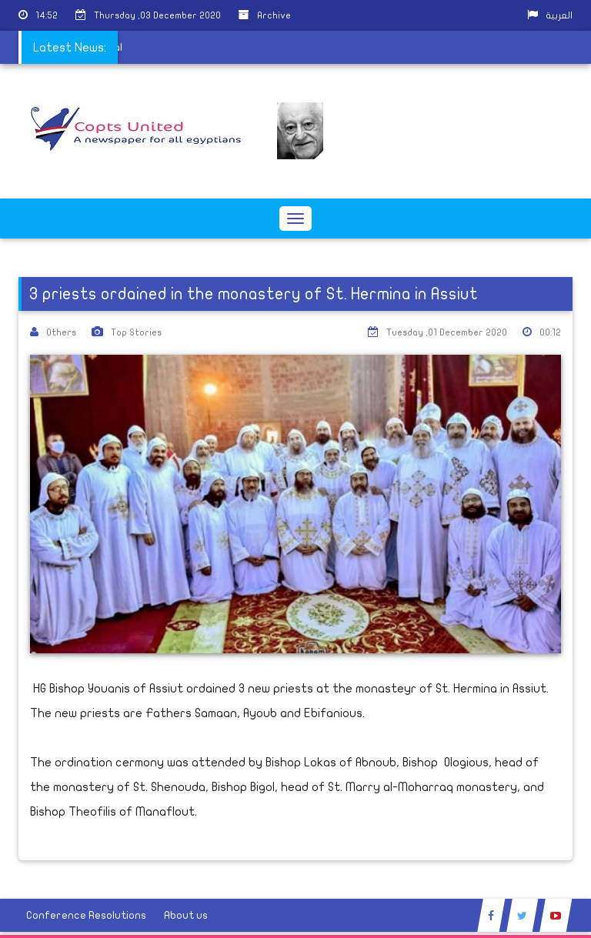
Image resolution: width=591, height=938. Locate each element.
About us (186, 915)
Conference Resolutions (86, 915)
